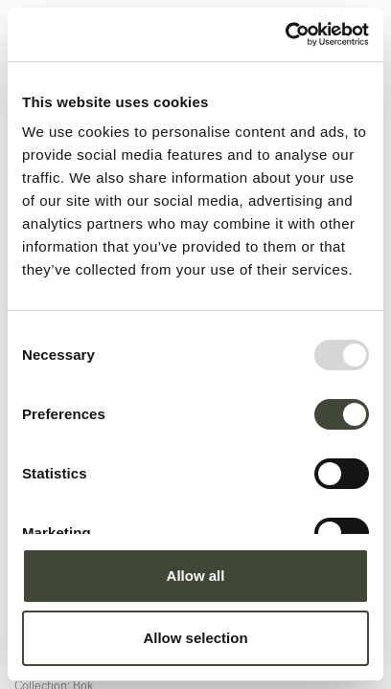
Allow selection (195, 638)
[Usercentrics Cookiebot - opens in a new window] (285, 34)
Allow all (196, 575)
